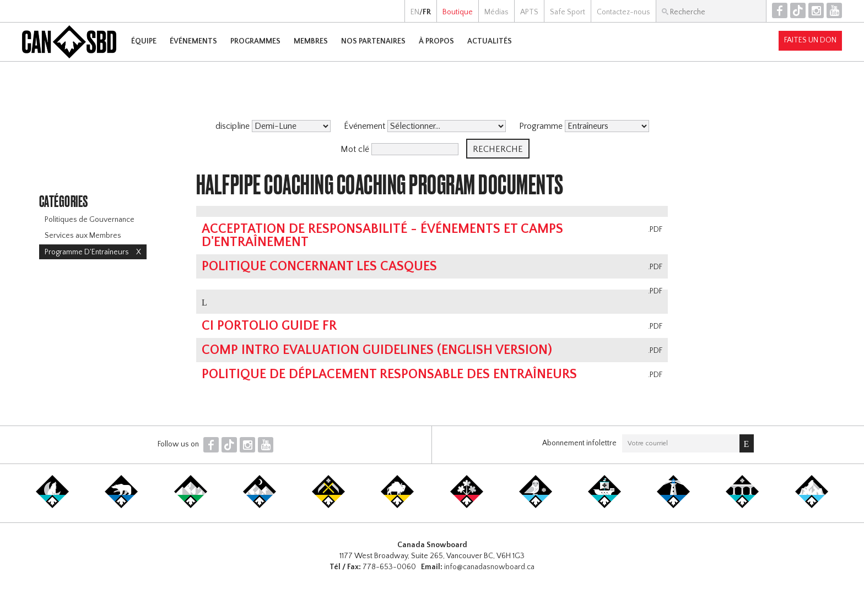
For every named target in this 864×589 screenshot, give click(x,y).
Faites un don (810, 40)
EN (415, 12)
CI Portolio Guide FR (269, 326)
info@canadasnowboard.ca (489, 567)
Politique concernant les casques (319, 266)
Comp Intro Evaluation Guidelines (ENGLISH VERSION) (377, 350)
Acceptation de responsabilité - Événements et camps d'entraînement (382, 235)
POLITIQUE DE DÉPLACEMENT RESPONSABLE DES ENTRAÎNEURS (389, 374)
